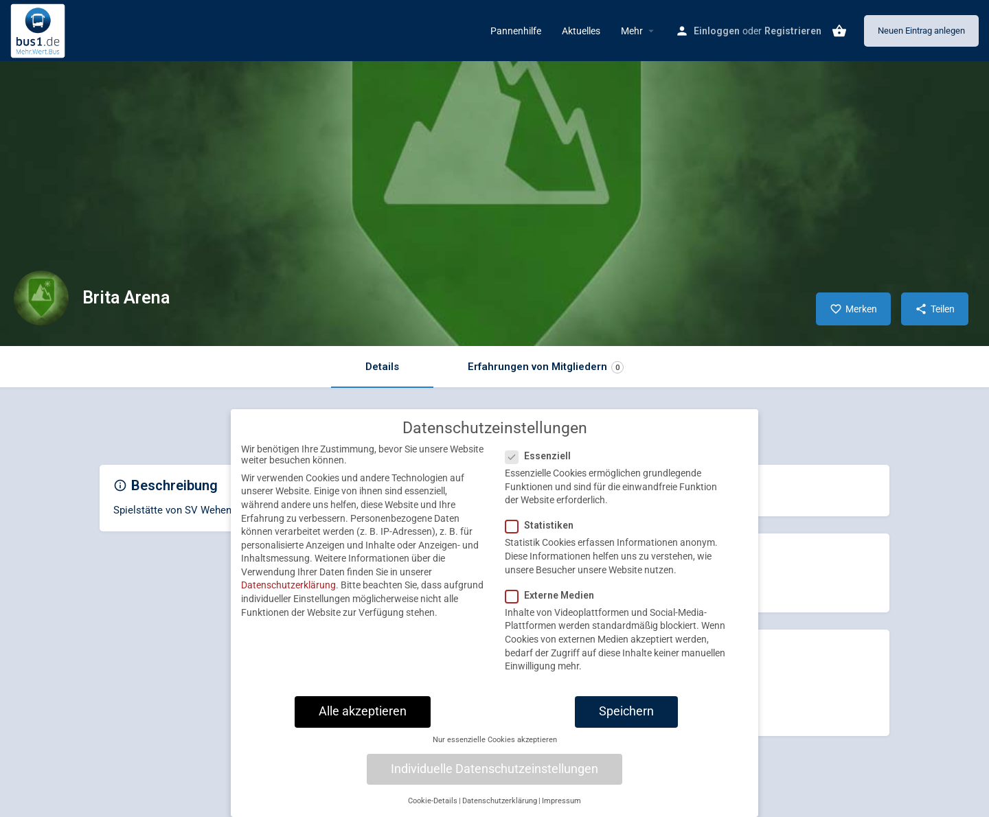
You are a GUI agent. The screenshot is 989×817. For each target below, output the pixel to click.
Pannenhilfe (515, 30)
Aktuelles (581, 30)
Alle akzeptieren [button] (363, 719)
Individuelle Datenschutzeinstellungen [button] (494, 777)
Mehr (632, 30)
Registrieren (792, 30)
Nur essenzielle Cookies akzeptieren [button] (495, 748)
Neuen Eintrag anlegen (921, 30)
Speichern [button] (626, 719)
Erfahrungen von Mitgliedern (546, 366)
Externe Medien (554, 603)
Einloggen (717, 30)
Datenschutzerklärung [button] (499, 809)
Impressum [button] (561, 809)
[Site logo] (39, 29)
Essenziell (542, 464)
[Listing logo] (41, 298)
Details (382, 366)
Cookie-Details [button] (432, 809)
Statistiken (543, 533)
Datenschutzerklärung (288, 593)
